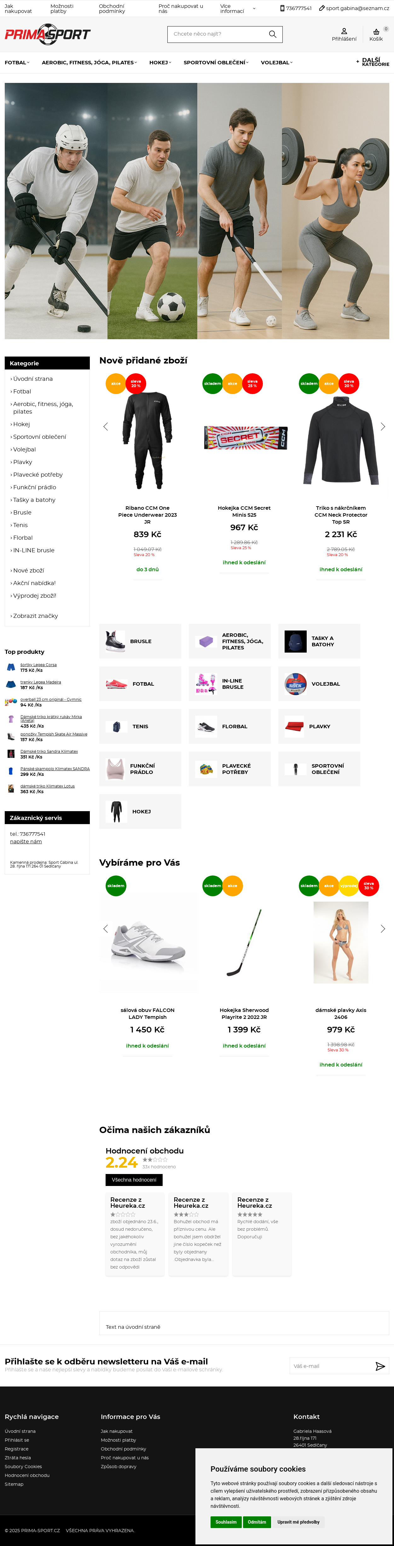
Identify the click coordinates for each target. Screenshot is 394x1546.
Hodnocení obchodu (27, 1475)
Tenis (20, 525)
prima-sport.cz (40, 1531)
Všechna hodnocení (134, 1180)
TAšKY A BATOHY (309, 642)
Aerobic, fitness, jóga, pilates (88, 62)
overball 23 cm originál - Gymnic (51, 699)
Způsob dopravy (118, 1467)
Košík (379, 34)
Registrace (16, 1449)
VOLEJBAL (312, 684)
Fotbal (15, 62)
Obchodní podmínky (112, 9)
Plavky (22, 462)
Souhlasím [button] (226, 1522)
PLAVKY (307, 727)
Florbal (23, 538)
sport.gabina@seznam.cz (357, 8)
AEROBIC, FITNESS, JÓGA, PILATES (229, 641)
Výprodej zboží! (34, 596)
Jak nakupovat (18, 9)
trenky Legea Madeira (40, 682)
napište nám (26, 841)
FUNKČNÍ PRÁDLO (130, 769)
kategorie (375, 62)
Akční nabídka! (34, 583)
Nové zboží (28, 571)
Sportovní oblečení (214, 62)
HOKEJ (128, 812)
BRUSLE (129, 642)
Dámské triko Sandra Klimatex (49, 751)
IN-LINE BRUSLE (219, 684)
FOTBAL (130, 684)
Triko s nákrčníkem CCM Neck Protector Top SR (341, 515)
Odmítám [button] (257, 1522)
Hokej (158, 62)
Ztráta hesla (18, 1458)
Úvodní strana (33, 379)
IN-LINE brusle (34, 551)
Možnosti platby (61, 9)
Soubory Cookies (23, 1467)
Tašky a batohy (34, 500)
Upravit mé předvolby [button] (298, 1522)
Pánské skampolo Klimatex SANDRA (55, 769)
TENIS (127, 727)
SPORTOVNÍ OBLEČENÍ (314, 769)
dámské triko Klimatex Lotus (47, 786)
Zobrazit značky (35, 616)
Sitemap (14, 1484)
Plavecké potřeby (38, 475)
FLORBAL (221, 727)
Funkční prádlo (34, 488)
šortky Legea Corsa (38, 665)
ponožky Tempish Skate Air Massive (53, 734)
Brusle (22, 513)
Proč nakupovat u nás (181, 9)
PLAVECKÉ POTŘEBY (223, 769)
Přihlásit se (17, 1440)
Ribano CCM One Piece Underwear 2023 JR (147, 515)
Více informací (232, 9)
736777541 (299, 8)
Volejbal (275, 62)
